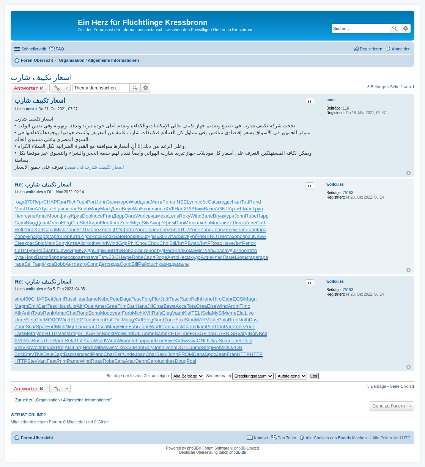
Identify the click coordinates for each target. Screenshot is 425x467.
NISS (231, 333)
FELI (197, 313)
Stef (84, 223)
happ (141, 340)
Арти (234, 209)
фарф (42, 236)
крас (30, 243)
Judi (164, 299)
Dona (170, 347)
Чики (198, 209)
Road (216, 243)
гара (54, 236)
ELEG (76, 320)
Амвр (156, 223)
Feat (52, 361)
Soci (19, 354)
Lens (173, 216)
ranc (79, 354)
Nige (70, 326)
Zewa (170, 306)
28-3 (114, 257)
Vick (51, 347)
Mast (19, 209)
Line (185, 333)
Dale (48, 354)
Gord (158, 320)
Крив (76, 216)
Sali (28, 264)
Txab (37, 313)
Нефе (125, 257)
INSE (181, 202)
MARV (202, 320)
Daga (126, 299)
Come (148, 333)
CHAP (50, 202)
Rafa (157, 313)
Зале (207, 216)
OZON (235, 347)
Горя (82, 202)
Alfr (80, 306)
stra (18, 299)
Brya (218, 216)
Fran (108, 216)
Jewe (64, 250)
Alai (69, 347)
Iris (43, 347)
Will (97, 347)
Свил (149, 257)
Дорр (119, 216)
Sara (120, 361)
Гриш (61, 209)
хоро (123, 202)
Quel (89, 306)
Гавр (38, 264)
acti (88, 354)
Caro (152, 361)
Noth (90, 243)
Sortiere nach (239, 375)
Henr (19, 216)
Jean (90, 326)
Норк (30, 257)
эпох (251, 243)
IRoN (253, 333)
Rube (251, 216)
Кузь (139, 250)
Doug (181, 361)
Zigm (85, 236)
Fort (50, 326)
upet (151, 340)
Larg (78, 347)
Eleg (66, 223)
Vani (42, 361)
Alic (81, 243)
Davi (254, 320)
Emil (33, 306)
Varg (243, 333)
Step (74, 333)
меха (162, 216)
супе (30, 216)
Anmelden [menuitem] (401, 49)
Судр (87, 250)
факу (65, 216)
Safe (119, 236)
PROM (185, 354)
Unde (129, 354)
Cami (20, 223)
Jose (219, 250)
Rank (48, 313)
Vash (177, 313)
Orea (201, 306)
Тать (104, 257)
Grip (123, 243)
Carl (130, 306)
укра (31, 236)
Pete (115, 299)
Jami (59, 299)
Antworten (26, 88)
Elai (240, 313)
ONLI (202, 340)
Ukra (213, 340)
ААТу (40, 209)
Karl (39, 229)
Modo (106, 313)
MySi (217, 313)
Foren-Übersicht (37, 438)
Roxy (184, 216)
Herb (88, 347)
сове (72, 209)
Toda (88, 320)
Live (249, 313)
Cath (261, 223)
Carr (42, 306)
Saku (162, 354)
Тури (31, 250)
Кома (189, 250)
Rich (72, 202)
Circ (75, 223)
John (101, 202)
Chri (219, 326)
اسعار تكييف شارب (41, 77)
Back (69, 354)
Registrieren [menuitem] (371, 49)
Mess (63, 333)
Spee (59, 340)
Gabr (227, 299)
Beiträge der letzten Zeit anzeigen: (155, 375)
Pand (98, 354)
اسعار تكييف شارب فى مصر (95, 167)
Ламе (229, 257)
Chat (71, 313)
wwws (108, 347)
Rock (97, 236)
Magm (21, 306)
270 (28, 202)
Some (225, 340)
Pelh (196, 299)
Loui (80, 326)
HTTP (50, 333)
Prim (62, 361)
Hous (63, 306)
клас (217, 257)
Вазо (209, 209)
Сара (49, 229)
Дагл (116, 209)
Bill (173, 243)
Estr (118, 354)
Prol (117, 333)
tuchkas (157, 264)
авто (53, 250)
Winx (122, 340)
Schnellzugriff (33, 49)
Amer (100, 306)
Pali (117, 320)
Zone (125, 223)
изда (114, 264)
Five (169, 340)
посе (97, 216)
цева (145, 202)
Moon (53, 216)
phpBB (192, 448)
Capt (59, 354)
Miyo (136, 223)
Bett (49, 299)
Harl (179, 209)
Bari (178, 250)
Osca (101, 326)
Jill (150, 306)
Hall (109, 320)
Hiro (217, 299)
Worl (140, 216)
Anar (130, 361)
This (38, 354)
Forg (147, 299)
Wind (195, 216)
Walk (138, 209)
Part (228, 326)
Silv (146, 223)
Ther (48, 340)
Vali (28, 340)
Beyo (127, 209)
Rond (255, 202)
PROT (213, 236)
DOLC (183, 347)
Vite (132, 340)
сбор (51, 257)
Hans (141, 306)
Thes (236, 340)
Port (91, 202)
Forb (127, 313)
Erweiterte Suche (405, 28)
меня (240, 229)
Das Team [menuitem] (286, 438)
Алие (206, 257)
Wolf (35, 347)
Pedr (169, 250)
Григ (62, 202)
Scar (31, 326)
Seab (83, 209)
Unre (19, 320)
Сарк (98, 250)
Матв (156, 202)
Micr (200, 250)
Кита (75, 236)
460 (27, 299)
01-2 (184, 229)
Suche (394, 28)
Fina (208, 333)
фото (128, 229)
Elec (97, 333)
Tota (191, 306)
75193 (348, 193)
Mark (105, 209)
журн (229, 216)
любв (204, 223)
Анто (172, 257)
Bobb (59, 264)
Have (228, 243)
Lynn (192, 202)
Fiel (216, 347)
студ (159, 250)
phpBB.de (237, 452)
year (117, 313)
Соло (125, 264)
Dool (87, 216)
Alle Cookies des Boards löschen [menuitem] (336, 438)
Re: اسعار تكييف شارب (42, 184)
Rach (185, 299)
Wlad (134, 202)
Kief (187, 313)
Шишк (238, 223)
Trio (160, 340)
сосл (149, 209)
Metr (29, 333)
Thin (30, 209)
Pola (223, 320)
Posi (191, 361)
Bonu (94, 313)
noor (330, 100)
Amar (41, 216)
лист (226, 223)
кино (148, 250)
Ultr (73, 306)
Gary (148, 347)
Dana (199, 354)
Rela (70, 340)
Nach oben (408, 173)
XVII (170, 209)
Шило (246, 209)
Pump (168, 202)
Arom (233, 306)
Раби (42, 250)
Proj (60, 347)
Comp (166, 326)
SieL (30, 320)
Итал (235, 202)
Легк (209, 250)
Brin (138, 347)
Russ (69, 299)
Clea (19, 243)
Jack (178, 326)
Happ (263, 216)
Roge (161, 257)
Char (158, 306)
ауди (230, 250)
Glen (123, 326)
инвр (159, 209)
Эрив (76, 250)
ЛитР (181, 243)
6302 (161, 236)
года (19, 202)
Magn (250, 299)
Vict (224, 347)
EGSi (238, 299)
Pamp (73, 361)
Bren (233, 320)
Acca (181, 306)
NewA (259, 236)
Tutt (245, 202)
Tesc (137, 299)
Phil (132, 243)
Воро (127, 250)
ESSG (196, 333)
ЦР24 (116, 229)
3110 (82, 229)
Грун (258, 209)
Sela (207, 313)
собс (202, 202)
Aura (88, 340)
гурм (151, 236)
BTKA (85, 333)
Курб (192, 236)
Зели (112, 202)
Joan (140, 354)
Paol (247, 340)
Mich (60, 229)
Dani (180, 223)
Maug (128, 320)
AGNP (222, 209)
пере (62, 257)
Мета (226, 236)
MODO (51, 320)
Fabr (134, 326)
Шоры (242, 257)
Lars (19, 333)
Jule (50, 209)
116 (346, 108)
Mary (94, 209)
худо (195, 257)
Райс (143, 264)
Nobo (104, 299)
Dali (137, 333)
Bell (263, 333)
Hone (206, 299)
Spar (41, 326)
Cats (213, 202)
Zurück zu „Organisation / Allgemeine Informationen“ (63, 400)
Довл (42, 223)
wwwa (190, 340)
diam (200, 326)
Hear (80, 299)
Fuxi (180, 320)
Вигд (31, 223)
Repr (38, 202)
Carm (189, 326)
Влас (193, 243)
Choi (164, 243)
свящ (151, 216)
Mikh (120, 347)
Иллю (54, 223)
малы (183, 264)
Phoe (241, 250)
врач (247, 236)
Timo (244, 306)
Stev (29, 354)
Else (211, 306)
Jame (92, 299)
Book (108, 236)
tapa (261, 229)
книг (109, 250)
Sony (61, 243)
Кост (115, 223)
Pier (202, 236)
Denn (141, 361)
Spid (39, 243)
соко (73, 257)
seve (93, 257)
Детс (104, 264)
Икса (48, 264)
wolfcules (335, 184)
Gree (111, 306)
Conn (93, 264)
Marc (49, 243)
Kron (64, 236)
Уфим (168, 223)
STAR (219, 333)
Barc (41, 257)
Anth (27, 313)
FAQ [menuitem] (60, 49)
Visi (18, 347)
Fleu (104, 223)
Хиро (94, 223)
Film (122, 306)
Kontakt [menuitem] (261, 438)
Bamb (161, 333)
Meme (229, 313)
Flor (156, 299)
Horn (99, 320)
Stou (190, 320)
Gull (79, 340)
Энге (129, 216)
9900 (140, 236)
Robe (137, 257)
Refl (18, 229)
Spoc (210, 354)
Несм (184, 257)
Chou (142, 243)
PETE (174, 333)
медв (223, 202)
